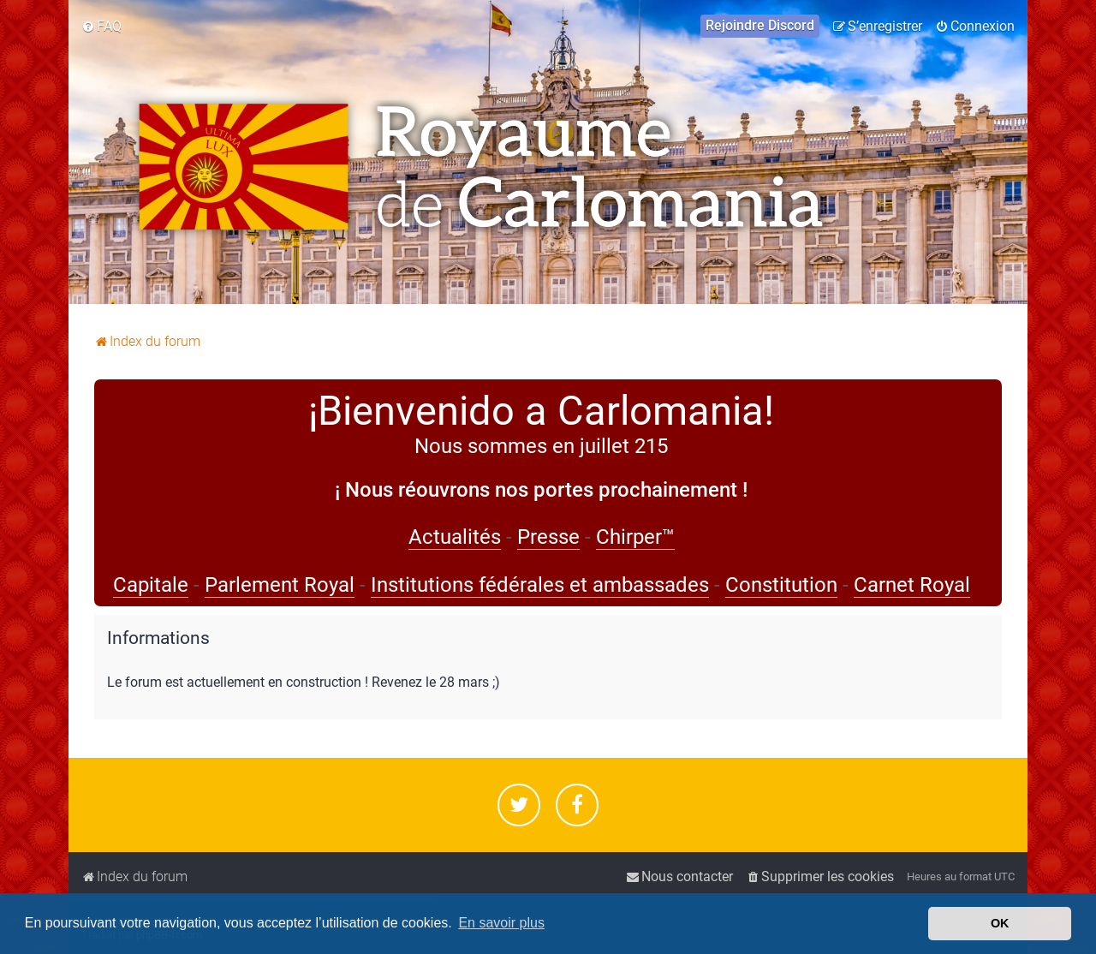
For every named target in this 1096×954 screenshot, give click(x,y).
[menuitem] (101, 27)
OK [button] (1000, 923)
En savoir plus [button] (501, 922)
